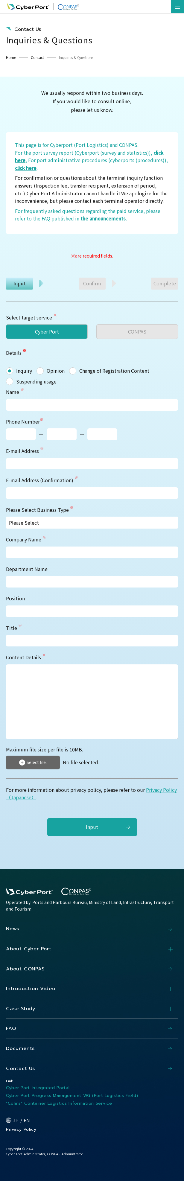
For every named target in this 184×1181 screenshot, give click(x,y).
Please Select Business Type (40, 509)
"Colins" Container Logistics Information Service (59, 1103)
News (12, 928)
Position (15, 598)
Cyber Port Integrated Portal (38, 1088)
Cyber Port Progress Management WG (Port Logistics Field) (72, 1095)
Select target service (29, 317)
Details (14, 352)
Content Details (26, 657)
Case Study (92, 1009)
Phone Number (24, 421)
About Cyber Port (92, 949)
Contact (37, 57)
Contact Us (20, 1068)
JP (16, 1120)
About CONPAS (25, 969)
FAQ (11, 1028)
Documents (20, 1048)
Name (15, 391)
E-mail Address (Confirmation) (42, 480)
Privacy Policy (21, 1129)
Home (11, 57)
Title (14, 627)
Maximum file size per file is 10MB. (44, 749)
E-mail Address (25, 450)
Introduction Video (92, 989)
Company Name (26, 539)
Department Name (27, 569)
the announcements (103, 218)
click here (26, 167)
